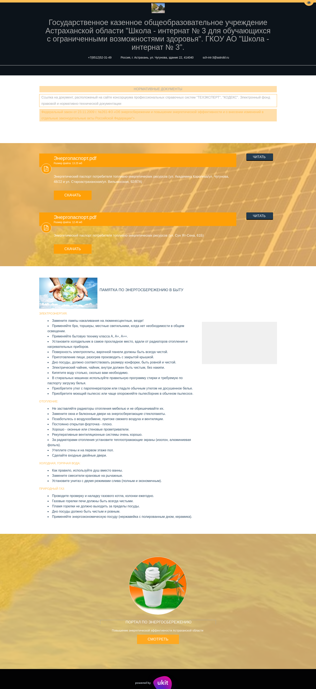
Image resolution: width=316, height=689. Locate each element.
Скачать (72, 195)
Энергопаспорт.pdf (75, 158)
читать (260, 157)
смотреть (158, 639)
